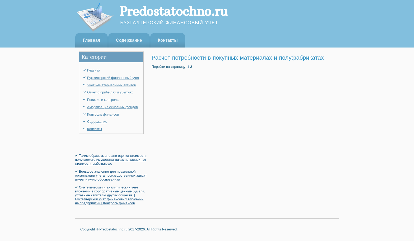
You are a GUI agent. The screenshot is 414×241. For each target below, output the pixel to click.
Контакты (168, 40)
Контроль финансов (103, 114)
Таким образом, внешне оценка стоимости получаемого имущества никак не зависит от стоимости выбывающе (111, 160)
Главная (91, 40)
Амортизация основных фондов (112, 107)
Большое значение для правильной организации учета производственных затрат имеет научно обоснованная (111, 175)
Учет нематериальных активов (111, 85)
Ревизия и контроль (103, 100)
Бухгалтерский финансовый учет (113, 78)
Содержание (129, 40)
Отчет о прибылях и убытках (110, 92)
